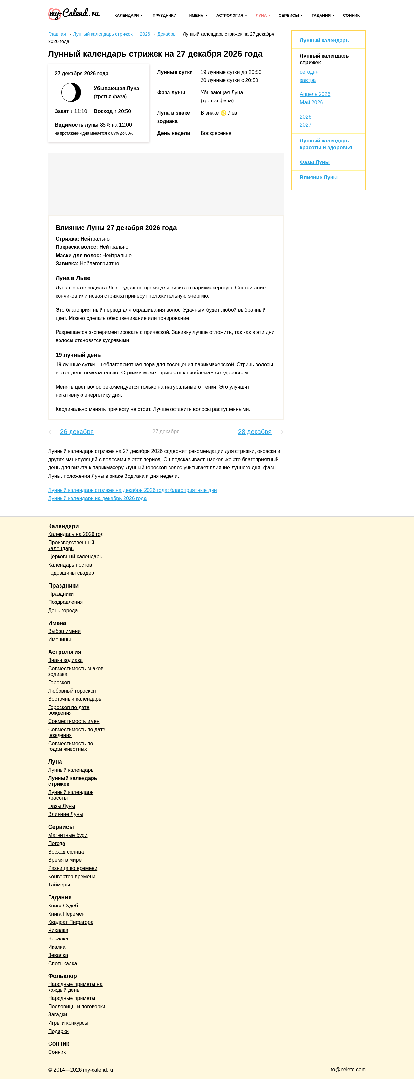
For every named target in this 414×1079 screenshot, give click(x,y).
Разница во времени (72, 868)
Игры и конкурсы (68, 1023)
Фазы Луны (315, 162)
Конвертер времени (71, 876)
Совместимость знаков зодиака (76, 671)
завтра (308, 80)
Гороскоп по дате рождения (68, 710)
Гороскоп (59, 682)
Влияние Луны (319, 177)
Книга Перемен (66, 914)
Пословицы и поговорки (76, 1006)
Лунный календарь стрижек (72, 781)
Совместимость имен (74, 721)
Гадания (321, 15)
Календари (126, 15)
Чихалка (58, 930)
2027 (305, 125)
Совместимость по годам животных (70, 746)
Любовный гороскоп (72, 691)
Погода (56, 843)
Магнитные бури (68, 835)
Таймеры (59, 884)
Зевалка (58, 955)
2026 (305, 117)
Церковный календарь (75, 556)
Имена (196, 15)
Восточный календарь (74, 699)
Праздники (165, 15)
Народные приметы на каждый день (75, 987)
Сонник (351, 15)
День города (63, 610)
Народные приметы (71, 998)
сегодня (309, 72)
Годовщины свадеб (71, 573)
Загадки (57, 1014)
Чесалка (58, 938)
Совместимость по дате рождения (76, 732)
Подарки (58, 1031)
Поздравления (65, 602)
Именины (59, 639)
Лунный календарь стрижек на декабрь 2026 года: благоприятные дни (132, 490)
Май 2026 (311, 102)
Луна (261, 15)
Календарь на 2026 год (76, 534)
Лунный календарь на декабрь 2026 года (97, 498)
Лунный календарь (324, 40)
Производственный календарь (71, 545)
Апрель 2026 (315, 94)
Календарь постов (70, 565)
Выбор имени (64, 631)
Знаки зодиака (65, 660)
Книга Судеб (63, 905)
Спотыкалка (62, 963)
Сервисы (289, 15)
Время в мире (65, 860)
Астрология (229, 15)
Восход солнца (66, 851)
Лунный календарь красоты (70, 795)
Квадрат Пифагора (70, 922)
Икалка (56, 947)
